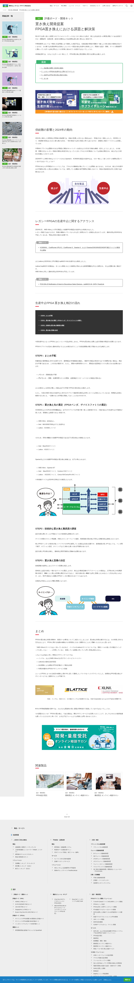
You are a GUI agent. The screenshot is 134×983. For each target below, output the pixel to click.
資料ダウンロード (118, 5)
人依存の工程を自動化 (20, 840)
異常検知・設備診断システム (62, 847)
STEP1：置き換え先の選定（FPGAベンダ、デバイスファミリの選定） (61, 320)
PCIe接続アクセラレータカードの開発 (104, 909)
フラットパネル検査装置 (100, 847)
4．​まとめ (44, 78)
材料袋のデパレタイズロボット (24, 854)
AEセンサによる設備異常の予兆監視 (65, 868)
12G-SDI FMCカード (21, 907)
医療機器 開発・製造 (99, 941)
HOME (4, 10)
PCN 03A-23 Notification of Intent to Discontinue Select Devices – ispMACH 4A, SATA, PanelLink (72, 284)
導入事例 (63, 5)
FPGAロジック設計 (99, 904)
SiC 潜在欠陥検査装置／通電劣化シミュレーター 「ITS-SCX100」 (108, 870)
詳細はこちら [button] (107, 979)
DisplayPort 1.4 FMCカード (23, 909)
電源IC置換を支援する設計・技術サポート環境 (107, 965)
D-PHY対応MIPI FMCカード (23, 904)
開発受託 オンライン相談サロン (102, 943)
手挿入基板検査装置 (99, 877)
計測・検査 (95, 840)
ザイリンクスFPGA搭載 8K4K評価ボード (27, 921)
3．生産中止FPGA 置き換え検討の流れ (54, 75)
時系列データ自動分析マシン (62, 849)
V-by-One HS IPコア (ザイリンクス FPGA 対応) (59, 901)
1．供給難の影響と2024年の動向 (52, 68)
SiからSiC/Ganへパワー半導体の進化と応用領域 (107, 963)
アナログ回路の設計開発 (100, 958)
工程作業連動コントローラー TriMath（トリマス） (28, 850)
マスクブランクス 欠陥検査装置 (102, 866)
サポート (85, 5)
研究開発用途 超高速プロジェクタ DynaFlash (28, 930)
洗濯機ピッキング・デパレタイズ (25, 863)
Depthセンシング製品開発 (101, 973)
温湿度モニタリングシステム (101, 883)
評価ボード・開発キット (21, 894)
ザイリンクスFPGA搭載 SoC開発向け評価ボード (29, 918)
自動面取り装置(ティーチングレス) (25, 847)
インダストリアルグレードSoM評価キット (27, 924)
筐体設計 (96, 971)
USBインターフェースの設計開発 (103, 955)
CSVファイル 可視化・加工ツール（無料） (67, 852)
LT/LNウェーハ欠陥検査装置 (101, 859)
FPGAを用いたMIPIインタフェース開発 (105, 907)
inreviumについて (95, 5)
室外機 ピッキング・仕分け (23, 866)
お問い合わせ (106, 5)
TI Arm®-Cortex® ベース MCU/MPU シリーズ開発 (107, 901)
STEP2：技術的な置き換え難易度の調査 (52, 325)
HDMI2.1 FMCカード (21, 901)
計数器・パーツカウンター (101, 880)
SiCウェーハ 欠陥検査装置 (101, 856)
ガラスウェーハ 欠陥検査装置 (102, 861)
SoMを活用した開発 (99, 968)
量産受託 (96, 938)
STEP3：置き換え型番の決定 (49, 330)
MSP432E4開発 (98, 922)
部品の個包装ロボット (21, 857)
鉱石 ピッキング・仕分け (22, 868)
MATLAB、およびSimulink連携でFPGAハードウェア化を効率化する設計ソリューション (108, 932)
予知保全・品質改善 (59, 840)
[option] (50, 784)
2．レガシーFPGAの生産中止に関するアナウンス (58, 71)
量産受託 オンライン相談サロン (102, 946)
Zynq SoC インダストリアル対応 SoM (77, 900)
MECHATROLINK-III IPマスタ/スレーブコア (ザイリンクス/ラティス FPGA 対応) (60, 909)
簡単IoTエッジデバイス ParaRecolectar (65, 870)
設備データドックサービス (62, 861)
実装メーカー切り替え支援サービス (103, 948)
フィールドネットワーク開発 (101, 960)
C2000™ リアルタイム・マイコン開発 (104, 924)
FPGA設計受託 (97, 935)
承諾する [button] (127, 979)
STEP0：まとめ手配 (47, 315)
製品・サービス (54, 5)
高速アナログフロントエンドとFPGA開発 (105, 916)
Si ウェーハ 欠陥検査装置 (100, 853)
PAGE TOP (67, 817)
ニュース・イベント (74, 5)
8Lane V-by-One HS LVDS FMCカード (26, 912)
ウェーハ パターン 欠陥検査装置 (102, 864)
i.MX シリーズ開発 (98, 919)
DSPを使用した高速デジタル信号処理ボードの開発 (107, 913)
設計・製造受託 (96, 894)
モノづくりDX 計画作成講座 (62, 859)
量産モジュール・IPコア (60, 894)
